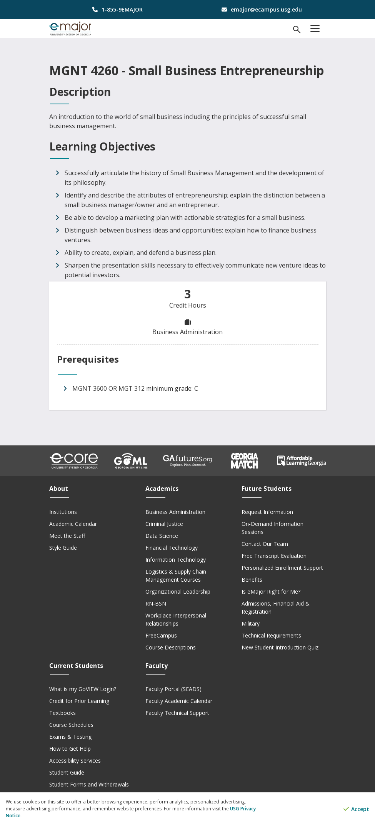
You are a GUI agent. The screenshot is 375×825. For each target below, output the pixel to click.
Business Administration (175, 511)
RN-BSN (155, 603)
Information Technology (175, 559)
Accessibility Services (75, 760)
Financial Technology (171, 547)
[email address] (259, 9)
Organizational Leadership (177, 591)
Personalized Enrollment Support (282, 567)
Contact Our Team (265, 543)
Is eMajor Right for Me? (271, 591)
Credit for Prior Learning (79, 701)
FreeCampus (161, 635)
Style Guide (63, 547)
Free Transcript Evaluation (274, 555)
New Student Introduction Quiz (280, 647)
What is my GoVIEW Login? (82, 689)
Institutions (63, 511)
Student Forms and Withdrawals (89, 784)
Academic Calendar (73, 523)
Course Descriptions (170, 647)
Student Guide (66, 772)
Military (251, 623)
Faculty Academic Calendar (178, 701)
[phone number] (115, 9)
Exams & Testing (70, 736)
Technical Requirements (271, 635)
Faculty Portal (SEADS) (173, 689)
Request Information (267, 511)
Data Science (161, 535)
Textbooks (62, 712)
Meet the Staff (67, 535)
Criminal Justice (164, 523)
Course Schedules (71, 724)
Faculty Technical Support (177, 712)
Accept (356, 809)
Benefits (252, 579)
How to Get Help (70, 748)
